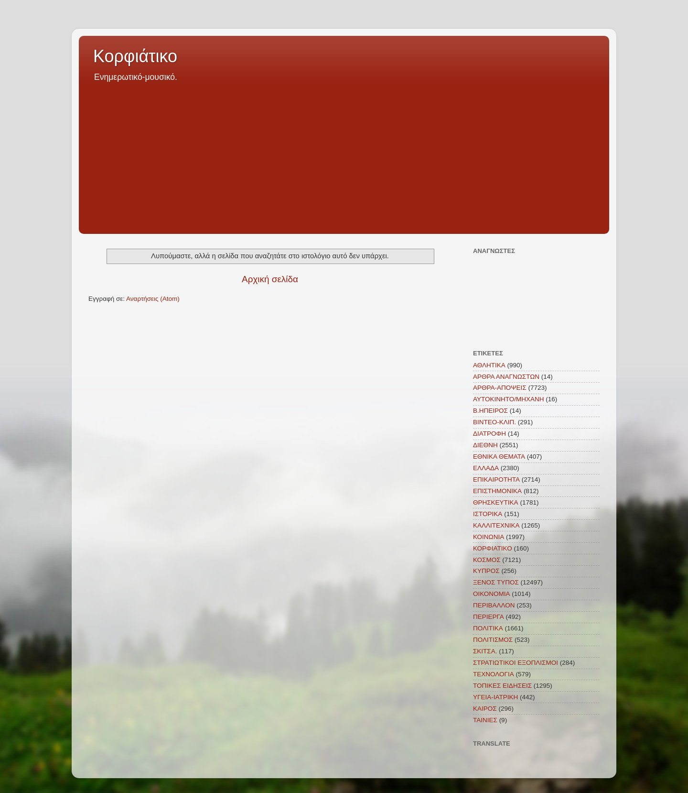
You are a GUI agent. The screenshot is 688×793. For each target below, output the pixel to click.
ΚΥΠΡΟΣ (486, 570)
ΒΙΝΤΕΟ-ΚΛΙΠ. (494, 422)
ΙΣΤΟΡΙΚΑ (487, 514)
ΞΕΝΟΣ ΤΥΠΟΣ (496, 582)
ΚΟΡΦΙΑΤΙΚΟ (492, 548)
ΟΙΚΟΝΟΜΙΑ (491, 593)
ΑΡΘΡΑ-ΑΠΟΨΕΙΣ (500, 387)
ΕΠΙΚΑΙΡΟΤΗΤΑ (496, 479)
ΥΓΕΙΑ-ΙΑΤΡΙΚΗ (495, 697)
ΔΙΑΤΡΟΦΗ (489, 433)
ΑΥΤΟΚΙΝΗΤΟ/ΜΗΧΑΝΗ (508, 399)
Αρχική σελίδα (270, 279)
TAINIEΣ (485, 720)
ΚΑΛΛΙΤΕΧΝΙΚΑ (496, 525)
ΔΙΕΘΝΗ (485, 445)
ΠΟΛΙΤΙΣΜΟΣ (493, 639)
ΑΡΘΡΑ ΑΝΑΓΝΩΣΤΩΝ (506, 376)
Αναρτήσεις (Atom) (153, 298)
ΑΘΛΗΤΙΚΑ (489, 365)
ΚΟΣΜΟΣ (487, 559)
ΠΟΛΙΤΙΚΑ (488, 628)
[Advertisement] (344, 155)
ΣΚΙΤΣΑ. (485, 651)
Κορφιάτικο (135, 56)
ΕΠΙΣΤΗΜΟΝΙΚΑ (497, 491)
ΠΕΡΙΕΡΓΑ (488, 616)
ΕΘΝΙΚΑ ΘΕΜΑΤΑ (499, 456)
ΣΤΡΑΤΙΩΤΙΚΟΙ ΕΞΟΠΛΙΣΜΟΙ (515, 662)
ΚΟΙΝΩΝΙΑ (488, 536)
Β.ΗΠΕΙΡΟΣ (490, 410)
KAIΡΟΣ (485, 708)
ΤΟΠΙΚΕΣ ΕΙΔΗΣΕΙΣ (502, 685)
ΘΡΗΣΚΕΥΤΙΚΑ (495, 502)
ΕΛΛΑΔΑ (486, 468)
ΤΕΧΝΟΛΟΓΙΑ (493, 674)
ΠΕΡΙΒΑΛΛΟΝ (494, 605)
